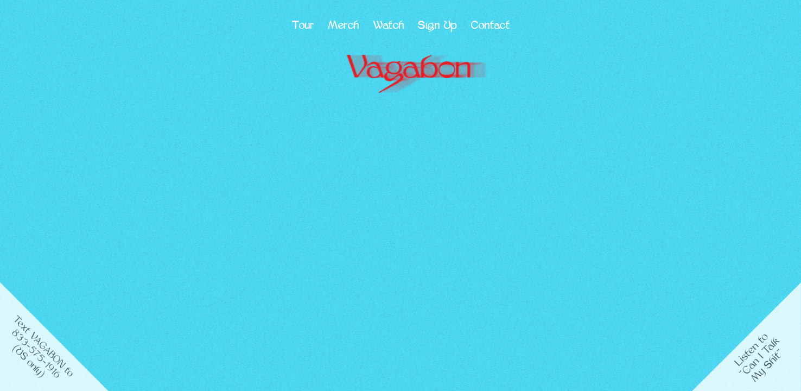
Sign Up (437, 26)
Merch (343, 26)
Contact (490, 26)
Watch (388, 26)
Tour (302, 26)
